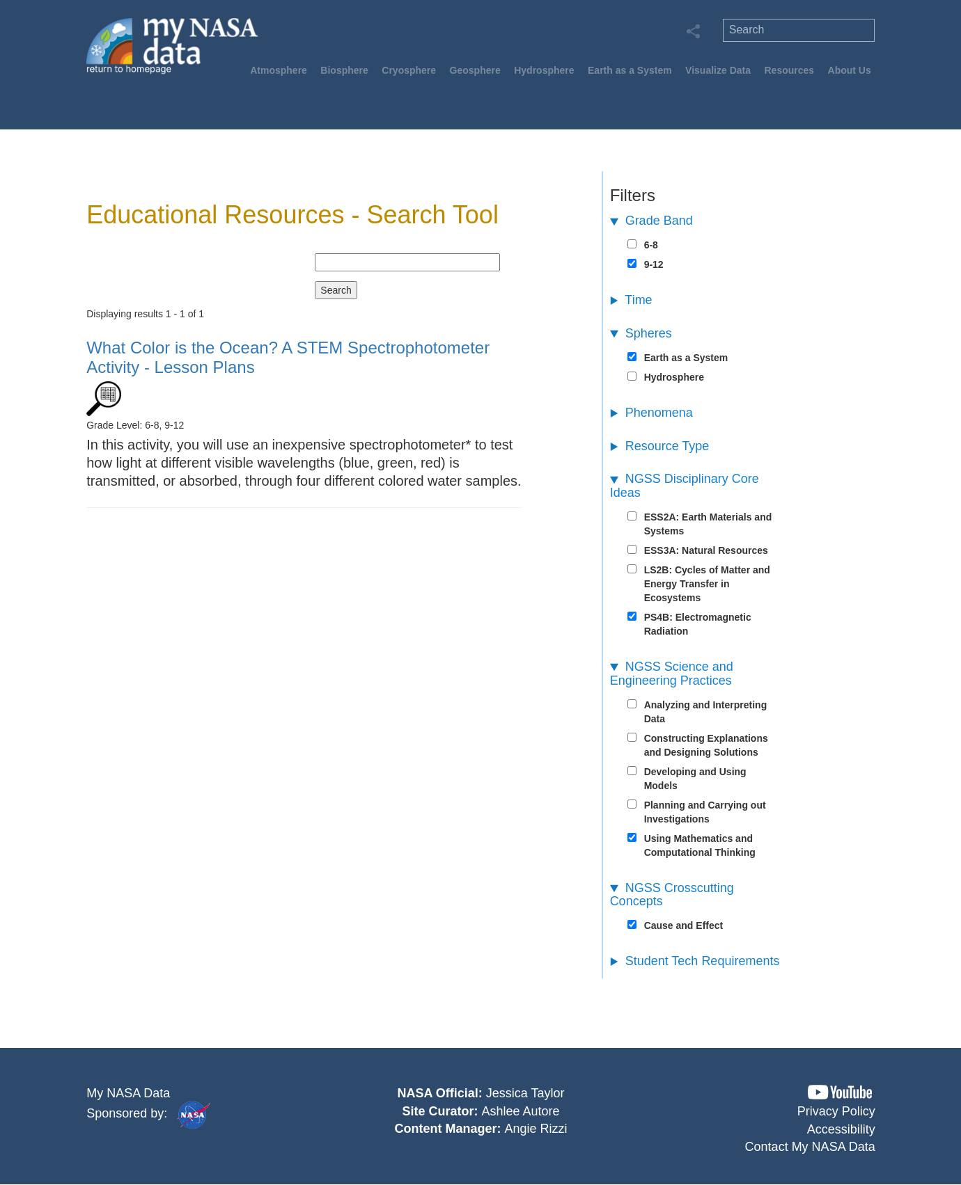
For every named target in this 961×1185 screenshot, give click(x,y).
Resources (789, 70)
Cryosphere (409, 70)
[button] (840, 1092)
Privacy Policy (836, 1111)
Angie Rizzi (535, 1129)
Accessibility (841, 1129)
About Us (849, 70)
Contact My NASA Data (810, 1147)
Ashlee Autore (520, 1111)
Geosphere (475, 70)
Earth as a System (630, 70)
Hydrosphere (544, 70)
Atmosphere (278, 70)
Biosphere (344, 70)
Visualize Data (718, 70)
